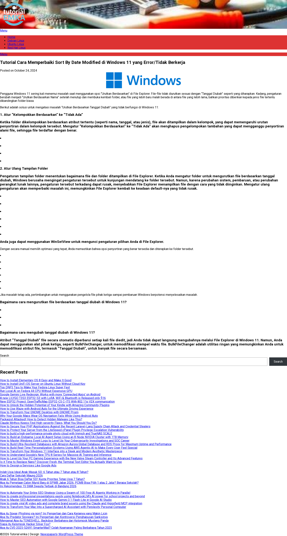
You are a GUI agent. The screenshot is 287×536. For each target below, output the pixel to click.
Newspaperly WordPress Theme (61, 534)
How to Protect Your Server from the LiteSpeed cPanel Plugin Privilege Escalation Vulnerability (62, 430)
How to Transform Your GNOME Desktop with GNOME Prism (39, 412)
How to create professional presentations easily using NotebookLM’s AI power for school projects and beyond (72, 496)
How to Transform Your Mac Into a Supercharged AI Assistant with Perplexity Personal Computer (63, 507)
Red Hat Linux (16, 48)
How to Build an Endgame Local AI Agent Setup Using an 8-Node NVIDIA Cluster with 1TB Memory (64, 437)
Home (11, 37)
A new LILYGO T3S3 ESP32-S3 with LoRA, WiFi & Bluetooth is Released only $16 (53, 398)
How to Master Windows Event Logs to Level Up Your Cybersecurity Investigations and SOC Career (64, 440)
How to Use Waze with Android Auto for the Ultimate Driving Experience (46, 408)
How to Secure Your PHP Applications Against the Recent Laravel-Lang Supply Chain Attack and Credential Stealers (75, 426)
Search (4, 355)
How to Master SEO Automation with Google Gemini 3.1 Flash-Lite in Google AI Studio (56, 500)
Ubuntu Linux (15, 44)
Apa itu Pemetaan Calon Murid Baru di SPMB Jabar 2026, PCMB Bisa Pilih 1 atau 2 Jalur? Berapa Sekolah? (69, 482)
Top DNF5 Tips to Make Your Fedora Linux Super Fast (35, 387)
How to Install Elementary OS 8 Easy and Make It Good (35, 380)
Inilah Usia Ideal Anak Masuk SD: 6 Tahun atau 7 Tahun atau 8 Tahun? (44, 472)
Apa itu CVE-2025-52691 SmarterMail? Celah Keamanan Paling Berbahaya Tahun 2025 (56, 527)
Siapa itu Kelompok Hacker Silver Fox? (25, 524)
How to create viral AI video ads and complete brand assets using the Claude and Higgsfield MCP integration (71, 503)
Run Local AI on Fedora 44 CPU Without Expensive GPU (36, 391)
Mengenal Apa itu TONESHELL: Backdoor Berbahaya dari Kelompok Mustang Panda (54, 520)
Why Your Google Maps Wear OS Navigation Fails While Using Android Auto (49, 416)
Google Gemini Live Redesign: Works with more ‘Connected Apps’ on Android (50, 394)
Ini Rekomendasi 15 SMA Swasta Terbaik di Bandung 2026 (38, 486)
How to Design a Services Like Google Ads (28, 465)
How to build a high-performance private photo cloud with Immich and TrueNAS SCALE (56, 433)
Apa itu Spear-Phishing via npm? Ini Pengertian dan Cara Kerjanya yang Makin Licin (53, 513)
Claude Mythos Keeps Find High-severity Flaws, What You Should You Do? (48, 423)
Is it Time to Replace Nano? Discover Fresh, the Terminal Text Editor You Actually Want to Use (61, 462)
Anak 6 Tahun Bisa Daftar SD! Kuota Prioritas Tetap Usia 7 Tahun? (42, 479)
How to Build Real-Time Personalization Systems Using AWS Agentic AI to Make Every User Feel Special (68, 448)
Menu (3, 30)
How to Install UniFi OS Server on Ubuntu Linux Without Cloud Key (42, 384)
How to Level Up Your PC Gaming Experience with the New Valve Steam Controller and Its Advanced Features (71, 458)
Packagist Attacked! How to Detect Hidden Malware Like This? (41, 419)
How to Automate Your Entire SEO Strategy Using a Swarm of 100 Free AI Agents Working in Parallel (65, 493)
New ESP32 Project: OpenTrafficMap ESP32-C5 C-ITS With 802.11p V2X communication (57, 401)
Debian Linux (15, 40)
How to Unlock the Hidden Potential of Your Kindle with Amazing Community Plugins (54, 405)
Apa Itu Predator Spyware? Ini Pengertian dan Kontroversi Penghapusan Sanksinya (54, 517)
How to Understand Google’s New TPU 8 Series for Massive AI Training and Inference (56, 455)
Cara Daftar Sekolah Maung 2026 (21, 475)
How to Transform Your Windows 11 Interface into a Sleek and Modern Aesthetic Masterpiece (61, 451)
